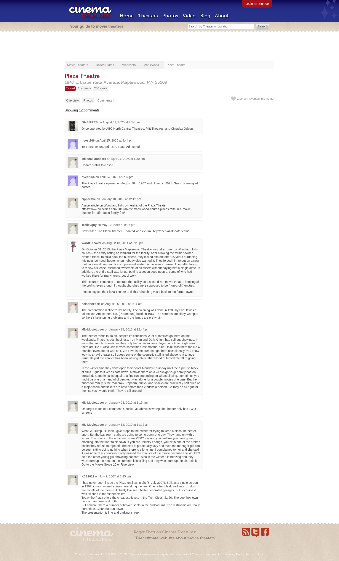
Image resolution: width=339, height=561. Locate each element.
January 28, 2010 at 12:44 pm (129, 329)
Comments (105, 100)
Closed (70, 88)
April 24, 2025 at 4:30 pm (128, 159)
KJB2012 (88, 476)
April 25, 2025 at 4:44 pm (116, 140)
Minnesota (129, 65)
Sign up (264, 3)
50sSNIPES (90, 122)
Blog (205, 16)
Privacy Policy (234, 554)
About (222, 16)
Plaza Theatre (176, 65)
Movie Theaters (77, 65)
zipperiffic (89, 199)
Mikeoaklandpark (94, 159)
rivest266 (88, 140)
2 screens (84, 88)
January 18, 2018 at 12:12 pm (121, 199)
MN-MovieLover (93, 329)
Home (127, 16)
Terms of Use (254, 554)
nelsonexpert (91, 304)
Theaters (148, 16)
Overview (72, 100)
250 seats (100, 88)
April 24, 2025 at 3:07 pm (116, 177)
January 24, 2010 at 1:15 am (128, 402)
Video (189, 16)
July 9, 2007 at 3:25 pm (115, 476)
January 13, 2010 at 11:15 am (129, 424)
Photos (170, 16)
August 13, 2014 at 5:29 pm (125, 243)
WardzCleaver (91, 243)
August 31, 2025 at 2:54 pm (121, 122)
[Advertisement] (169, 47)
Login (249, 3)
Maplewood (151, 65)
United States (105, 65)
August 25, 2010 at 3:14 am (123, 304)
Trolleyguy (89, 225)
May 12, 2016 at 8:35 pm (118, 225)
